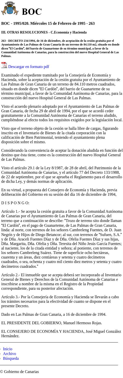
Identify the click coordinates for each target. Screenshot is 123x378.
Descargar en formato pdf (28, 66)
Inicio (7, 349)
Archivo (9, 354)
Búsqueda (11, 358)
